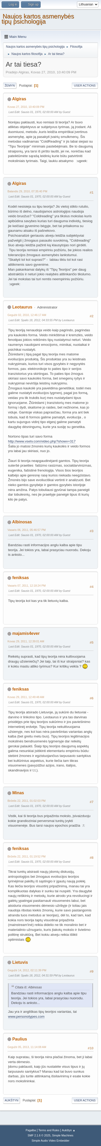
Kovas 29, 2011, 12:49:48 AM (26, 697)
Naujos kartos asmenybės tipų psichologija (38, 19)
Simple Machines (62, 1135)
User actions (85, 85)
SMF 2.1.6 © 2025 (39, 1135)
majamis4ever (26, 633)
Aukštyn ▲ (68, 1130)
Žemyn (10, 85)
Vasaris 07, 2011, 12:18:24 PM (27, 585)
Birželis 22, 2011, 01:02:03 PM (27, 800)
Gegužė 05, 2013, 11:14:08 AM (27, 1047)
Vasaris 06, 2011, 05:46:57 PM (27, 529)
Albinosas (22, 522)
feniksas (20, 577)
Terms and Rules (48, 1130)
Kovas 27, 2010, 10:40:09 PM (26, 106)
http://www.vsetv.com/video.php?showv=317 (42, 441)
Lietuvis (20, 962)
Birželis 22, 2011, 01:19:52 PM (27, 856)
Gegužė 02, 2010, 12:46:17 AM (27, 315)
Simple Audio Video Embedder (50, 1140)
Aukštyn (11, 1100)
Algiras (19, 99)
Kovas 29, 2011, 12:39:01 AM (26, 641)
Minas (18, 793)
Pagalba (31, 1130)
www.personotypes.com (26, 1016)
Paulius (19, 1039)
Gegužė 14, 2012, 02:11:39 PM (27, 970)
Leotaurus (22, 307)
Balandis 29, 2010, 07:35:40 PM (27, 191)
